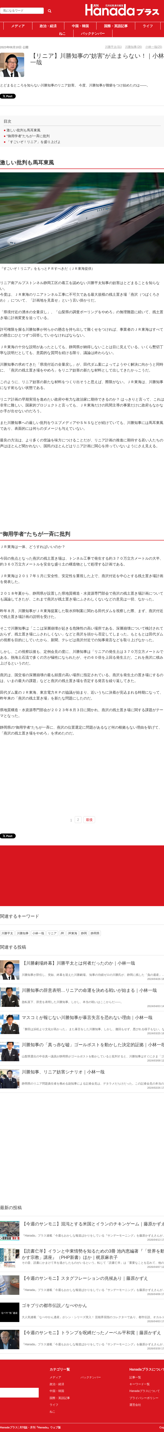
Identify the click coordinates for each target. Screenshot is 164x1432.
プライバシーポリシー (143, 1398)
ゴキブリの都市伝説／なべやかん (54, 1305)
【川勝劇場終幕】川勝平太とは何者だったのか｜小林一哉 (78, 963)
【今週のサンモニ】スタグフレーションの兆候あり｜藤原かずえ (85, 1278)
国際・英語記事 (116, 26)
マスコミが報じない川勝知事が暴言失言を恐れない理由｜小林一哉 (87, 1017)
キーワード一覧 (139, 1384)
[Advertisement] (39, 875)
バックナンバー (93, 33)
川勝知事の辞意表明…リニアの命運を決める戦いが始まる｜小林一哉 (89, 990)
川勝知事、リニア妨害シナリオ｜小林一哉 (63, 1072)
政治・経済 (48, 26)
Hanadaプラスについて (144, 1391)
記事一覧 (135, 1377)
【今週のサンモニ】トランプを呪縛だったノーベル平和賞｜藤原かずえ (91, 1332)
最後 (89, 820)
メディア (18, 26)
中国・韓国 (80, 26)
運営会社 (135, 1405)
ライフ (148, 26)
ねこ (62, 33)
